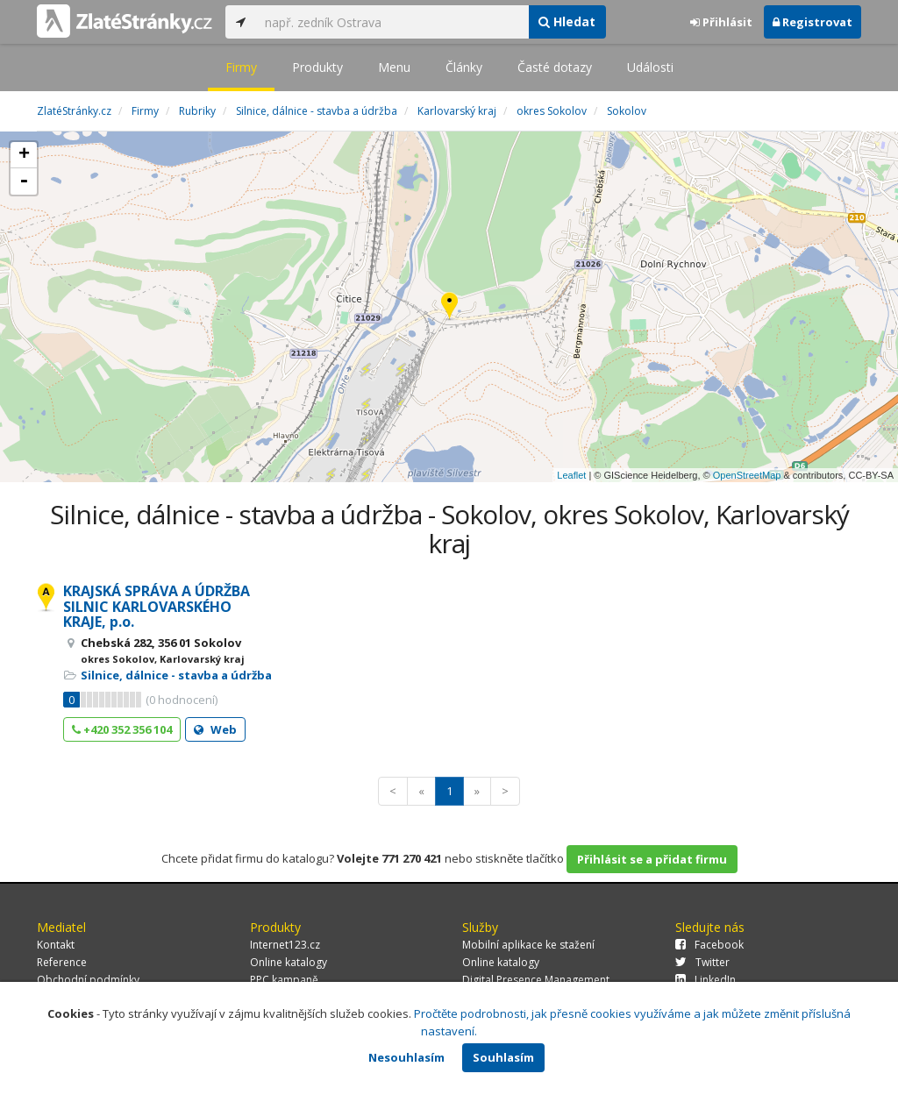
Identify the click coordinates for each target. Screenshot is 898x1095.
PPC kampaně (284, 979)
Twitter (702, 962)
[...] (392, 22)
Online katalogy (288, 962)
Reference (62, 962)
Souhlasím (503, 1057)
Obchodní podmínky (88, 979)
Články (463, 67)
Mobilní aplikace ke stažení (528, 944)
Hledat (566, 21)
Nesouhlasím (406, 1057)
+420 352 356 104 (122, 729)
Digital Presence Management (535, 979)
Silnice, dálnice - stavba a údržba (176, 675)
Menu (394, 67)
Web (215, 729)
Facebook (709, 944)
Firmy (241, 67)
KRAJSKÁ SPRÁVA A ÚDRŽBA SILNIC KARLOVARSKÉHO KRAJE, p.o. (156, 606)
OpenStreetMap (747, 475)
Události (650, 67)
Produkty (317, 67)
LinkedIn (705, 979)
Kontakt (56, 944)
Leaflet (571, 475)
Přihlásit (721, 22)
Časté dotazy (554, 67)
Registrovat (812, 22)
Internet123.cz (285, 944)
